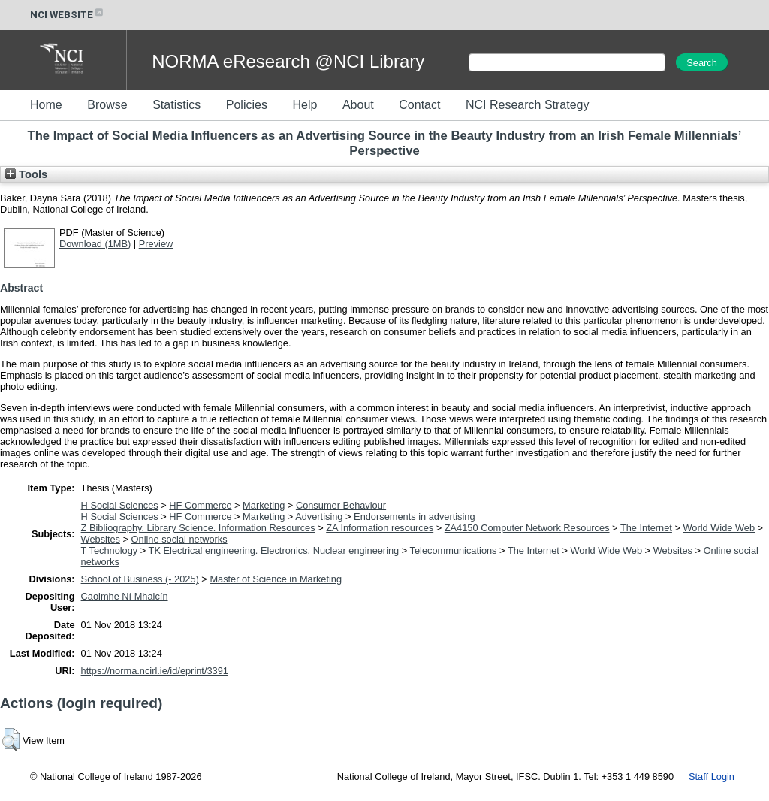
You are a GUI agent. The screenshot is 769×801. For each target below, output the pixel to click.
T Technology (109, 550)
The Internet (646, 527)
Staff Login (711, 776)
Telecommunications (453, 550)
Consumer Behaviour (341, 505)
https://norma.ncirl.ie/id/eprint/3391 (154, 670)
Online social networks (179, 539)
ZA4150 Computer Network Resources (527, 527)
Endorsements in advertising (414, 516)
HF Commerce (200, 505)
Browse (107, 104)
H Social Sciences (119, 505)
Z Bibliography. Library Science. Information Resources (198, 527)
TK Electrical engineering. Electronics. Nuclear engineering (274, 550)
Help (304, 104)
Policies (246, 104)
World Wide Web (719, 527)
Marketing (264, 505)
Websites (100, 539)
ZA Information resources (379, 527)
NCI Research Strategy (528, 104)
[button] (11, 739)
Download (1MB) (95, 243)
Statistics (176, 104)
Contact (419, 104)
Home (46, 104)
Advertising (318, 516)
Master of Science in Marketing (276, 579)
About (358, 104)
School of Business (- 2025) (140, 579)
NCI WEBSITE (67, 14)
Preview (156, 243)
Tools (26, 174)
